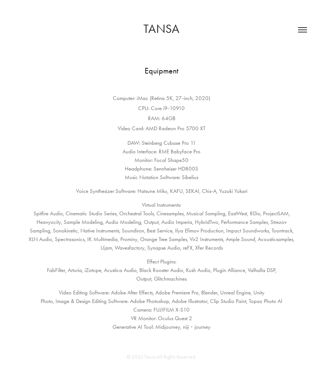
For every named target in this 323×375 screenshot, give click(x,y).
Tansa (161, 28)
